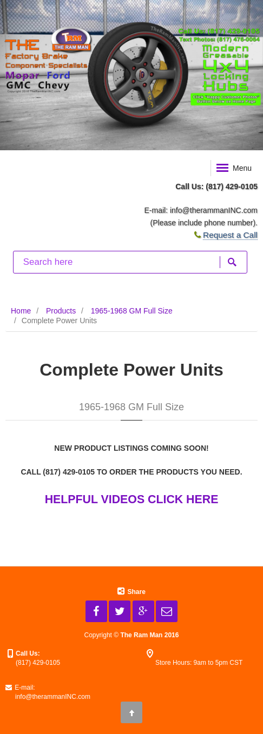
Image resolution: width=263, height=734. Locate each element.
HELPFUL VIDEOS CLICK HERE (132, 499)
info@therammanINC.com (214, 210)
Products (61, 310)
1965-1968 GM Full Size (132, 310)
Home (21, 310)
